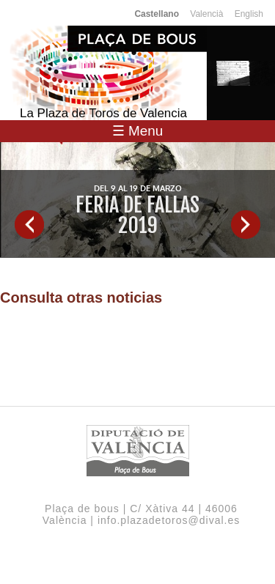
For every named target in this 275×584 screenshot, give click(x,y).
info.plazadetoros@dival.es (169, 520)
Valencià (206, 14)
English (249, 14)
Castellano (156, 14)
